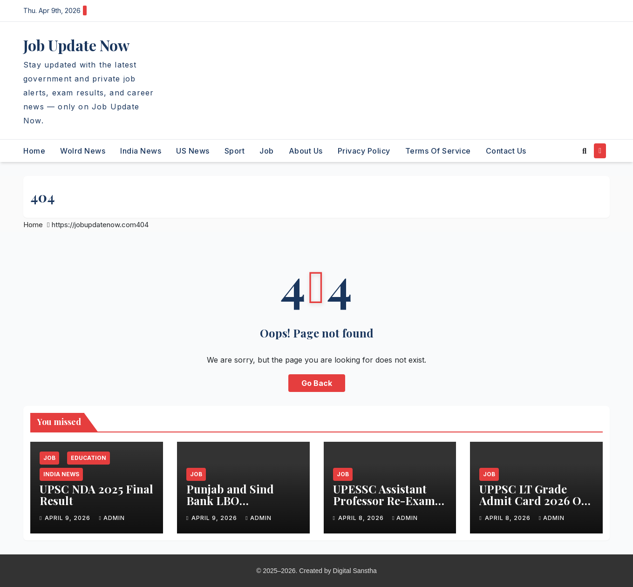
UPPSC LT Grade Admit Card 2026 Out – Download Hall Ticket (535, 506)
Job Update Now (76, 45)
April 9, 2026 (68, 517)
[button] (584, 150)
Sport (235, 150)
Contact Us (506, 150)
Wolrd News (82, 150)
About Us (306, 150)
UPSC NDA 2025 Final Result (96, 494)
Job (266, 150)
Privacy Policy (364, 150)
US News (193, 150)
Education (88, 457)
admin (111, 517)
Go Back (316, 383)
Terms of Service (438, 150)
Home (34, 150)
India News (140, 150)
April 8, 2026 (362, 517)
